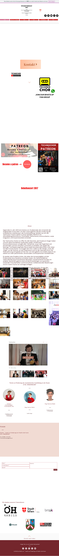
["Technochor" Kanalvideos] (28, 374)
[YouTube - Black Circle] (51, 15)
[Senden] (55, 470)
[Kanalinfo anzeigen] (46, 342)
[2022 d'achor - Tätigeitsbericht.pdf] (40, 11)
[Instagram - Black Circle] (54, 15)
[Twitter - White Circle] (32, 548)
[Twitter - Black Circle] (48, 15)
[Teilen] (43, 342)
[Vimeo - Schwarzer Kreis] (57, 15)
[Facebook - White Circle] (23, 548)
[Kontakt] (30, 64)
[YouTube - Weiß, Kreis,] (35, 548)
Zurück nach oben (29, 538)
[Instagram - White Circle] (29, 548)
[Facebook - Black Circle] (45, 15)
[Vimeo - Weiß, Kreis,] (26, 548)
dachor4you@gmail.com (8, 438)
